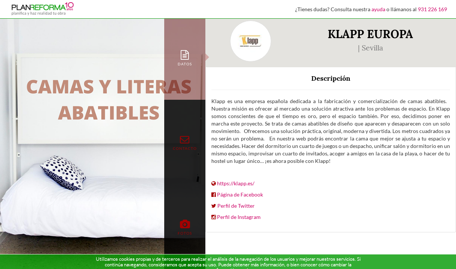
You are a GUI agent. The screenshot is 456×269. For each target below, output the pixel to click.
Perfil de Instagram (239, 217)
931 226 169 (432, 9)
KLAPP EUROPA (370, 34)
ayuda (378, 9)
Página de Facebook (240, 194)
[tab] (184, 57)
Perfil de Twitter (236, 205)
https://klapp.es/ (235, 183)
